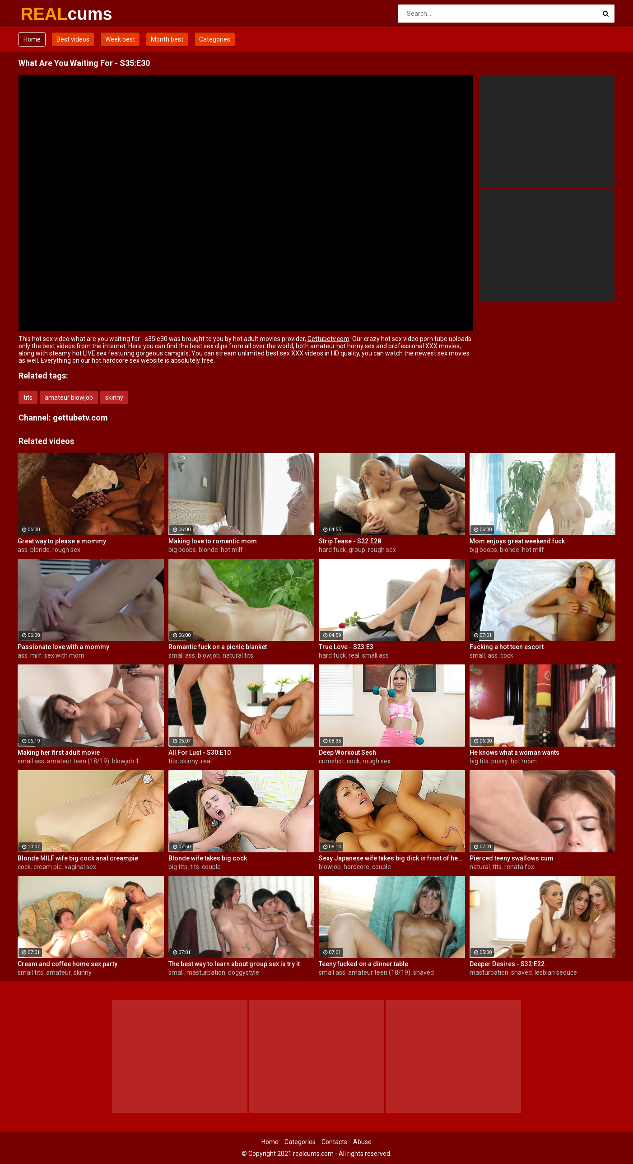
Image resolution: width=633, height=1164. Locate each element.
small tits (30, 972)
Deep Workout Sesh (347, 752)
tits (28, 397)
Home (32, 39)
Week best (120, 39)
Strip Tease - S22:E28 (350, 541)
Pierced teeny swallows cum (512, 858)
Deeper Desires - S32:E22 (507, 964)
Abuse (362, 1141)
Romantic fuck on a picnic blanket (217, 646)
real (354, 655)
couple (211, 866)
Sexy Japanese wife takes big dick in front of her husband (392, 858)
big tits (479, 761)
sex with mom (64, 655)
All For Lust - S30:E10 (199, 752)
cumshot (331, 761)
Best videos (72, 39)
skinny (114, 397)
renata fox (519, 866)
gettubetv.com (80, 417)
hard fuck (332, 549)
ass (23, 549)
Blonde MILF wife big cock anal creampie (78, 858)
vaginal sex (80, 866)
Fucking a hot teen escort (507, 646)
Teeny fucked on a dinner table (363, 964)
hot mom (524, 761)
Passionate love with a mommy (63, 646)
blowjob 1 (125, 761)
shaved (423, 972)
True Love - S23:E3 (346, 646)
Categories (214, 39)
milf (36, 655)
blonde (40, 549)
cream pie (47, 866)
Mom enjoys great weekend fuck (517, 541)
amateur (58, 972)
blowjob (209, 655)
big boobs (182, 549)
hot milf (232, 549)
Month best (167, 39)
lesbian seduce (556, 972)
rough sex (66, 549)
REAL (44, 14)
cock (506, 655)
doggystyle (243, 972)
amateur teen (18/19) (78, 761)
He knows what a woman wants (514, 752)
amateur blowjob (69, 397)
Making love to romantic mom (212, 541)
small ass (181, 655)
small (477, 655)
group (357, 549)
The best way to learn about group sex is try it (234, 964)
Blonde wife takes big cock (207, 858)
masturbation (205, 972)
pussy (499, 761)
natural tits (238, 655)
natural (480, 866)
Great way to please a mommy (62, 541)
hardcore (356, 866)
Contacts (334, 1141)
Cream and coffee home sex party (67, 964)
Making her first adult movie (59, 752)
